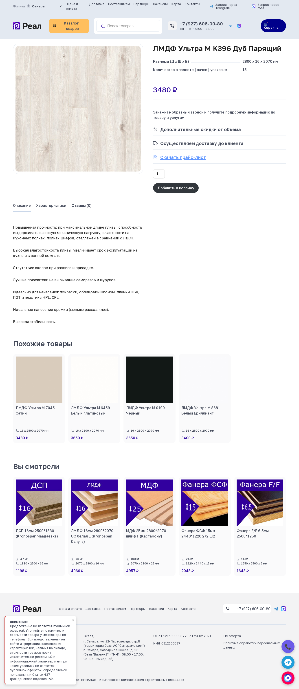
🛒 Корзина (271, 25)
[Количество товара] (159, 173)
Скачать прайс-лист (183, 157)
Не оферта (232, 636)
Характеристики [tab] (51, 205)
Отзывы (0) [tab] (82, 205)
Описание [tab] (22, 205)
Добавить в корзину (176, 188)
